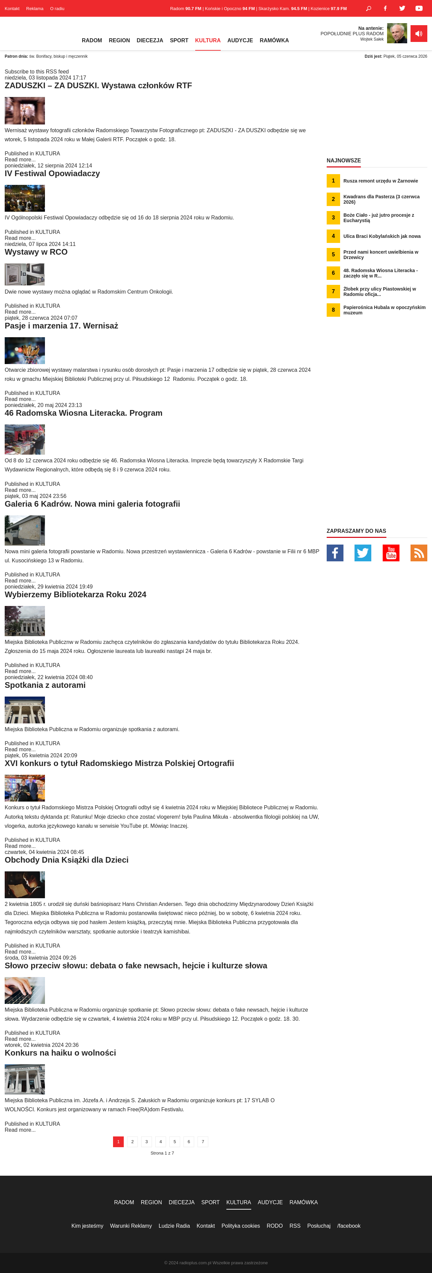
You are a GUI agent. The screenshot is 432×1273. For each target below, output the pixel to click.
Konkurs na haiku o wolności (60, 1052)
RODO (275, 1226)
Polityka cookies (241, 1226)
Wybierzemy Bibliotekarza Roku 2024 (75, 594)
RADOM (92, 40)
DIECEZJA (150, 40)
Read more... (20, 159)
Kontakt (12, 8)
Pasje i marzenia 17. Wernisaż (61, 325)
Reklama (34, 8)
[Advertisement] (377, 111)
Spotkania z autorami (45, 685)
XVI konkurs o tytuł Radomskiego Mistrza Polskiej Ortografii (119, 763)
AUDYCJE (240, 40)
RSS (295, 1226)
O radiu (57, 8)
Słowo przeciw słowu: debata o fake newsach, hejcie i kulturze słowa (136, 965)
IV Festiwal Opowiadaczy (52, 173)
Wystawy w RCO (36, 251)
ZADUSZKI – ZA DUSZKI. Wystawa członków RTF (98, 85)
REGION (119, 40)
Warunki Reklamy (131, 1226)
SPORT (179, 40)
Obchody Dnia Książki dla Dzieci (66, 859)
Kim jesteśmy (87, 1226)
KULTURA (208, 40)
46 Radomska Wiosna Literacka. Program (84, 412)
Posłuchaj (318, 1226)
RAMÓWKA (274, 40)
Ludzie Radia (174, 1226)
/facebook (349, 1226)
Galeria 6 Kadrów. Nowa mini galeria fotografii (92, 503)
